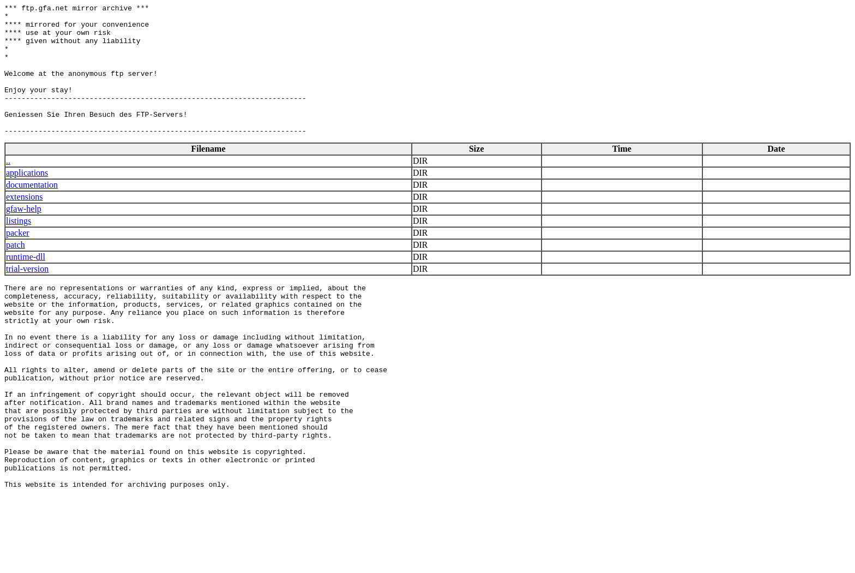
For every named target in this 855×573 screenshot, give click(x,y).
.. (8, 187)
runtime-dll (25, 283)
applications (27, 199)
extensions (24, 223)
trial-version (27, 295)
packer (17, 259)
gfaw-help (23, 235)
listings (18, 247)
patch (15, 271)
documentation (32, 211)
